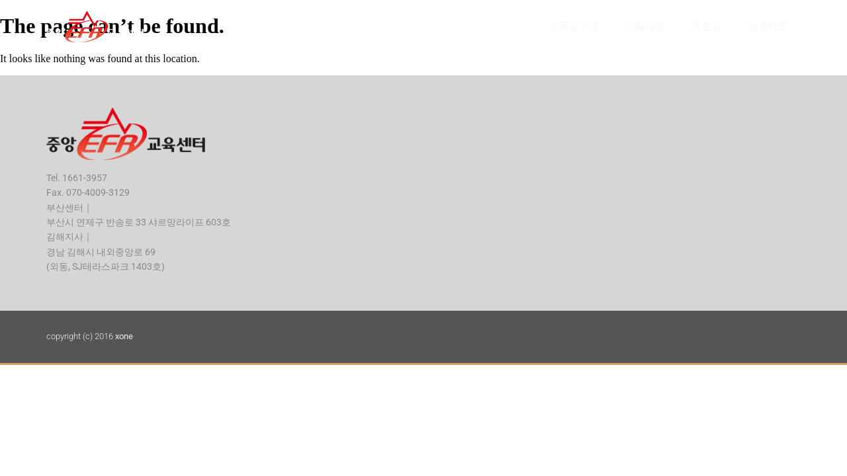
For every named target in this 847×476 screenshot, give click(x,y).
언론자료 (767, 26)
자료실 (706, 26)
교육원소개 (574, 26)
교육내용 (645, 26)
